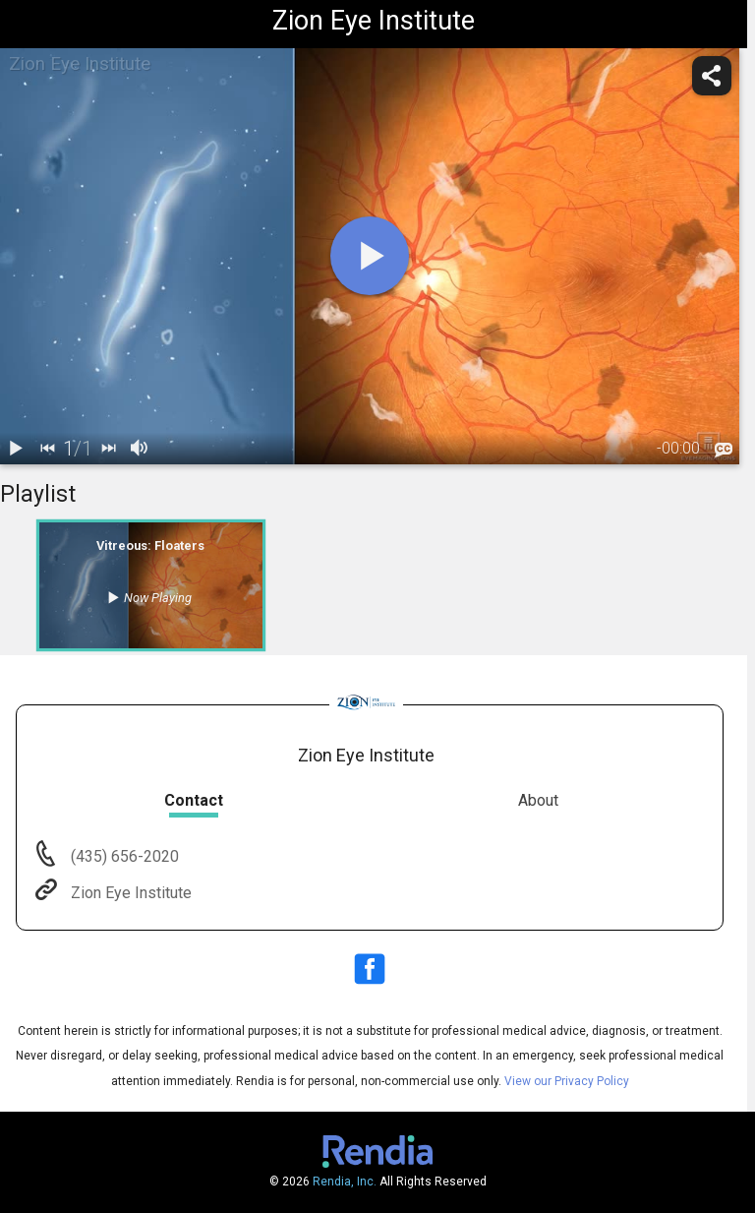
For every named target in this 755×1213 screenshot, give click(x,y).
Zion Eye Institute (129, 892)
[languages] (723, 449)
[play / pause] (15, 448)
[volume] (139, 448)
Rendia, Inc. (345, 1181)
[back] (47, 448)
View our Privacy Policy (566, 1081)
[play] (369, 255)
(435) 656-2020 (123, 856)
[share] (711, 75)
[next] (108, 448)
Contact (193, 800)
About (538, 800)
